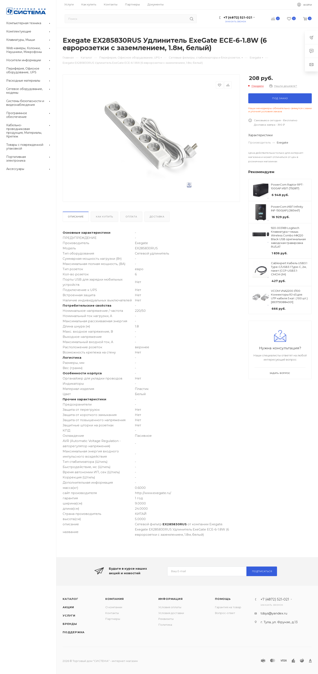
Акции (68, 607)
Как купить (104, 216)
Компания (114, 598)
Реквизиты (166, 618)
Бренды (70, 623)
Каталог (70, 598)
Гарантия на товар (228, 607)
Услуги (69, 615)
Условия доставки (171, 613)
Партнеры (112, 618)
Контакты (112, 613)
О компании (113, 607)
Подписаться (262, 571)
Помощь (223, 598)
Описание (75, 216)
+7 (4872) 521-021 (238, 17)
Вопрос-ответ (225, 613)
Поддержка (73, 632)
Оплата (131, 216)
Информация (170, 598)
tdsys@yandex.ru (274, 613)
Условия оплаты (169, 607)
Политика (165, 624)
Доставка (157, 216)
